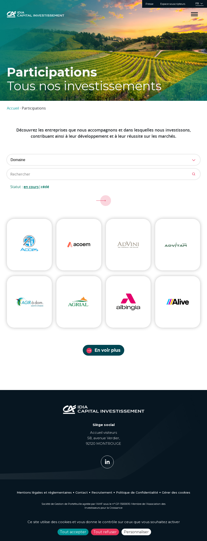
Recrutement (101, 492)
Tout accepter (73, 532)
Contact (81, 492)
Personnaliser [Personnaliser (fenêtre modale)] (136, 532)
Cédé (45, 186)
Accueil (13, 108)
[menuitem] (200, 4)
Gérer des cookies (176, 492)
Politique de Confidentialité (137, 492)
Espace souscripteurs (172, 3)
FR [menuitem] (197, 3)
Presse (149, 3)
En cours (31, 186)
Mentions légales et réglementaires (44, 492)
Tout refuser (105, 532)
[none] (200, 4)
